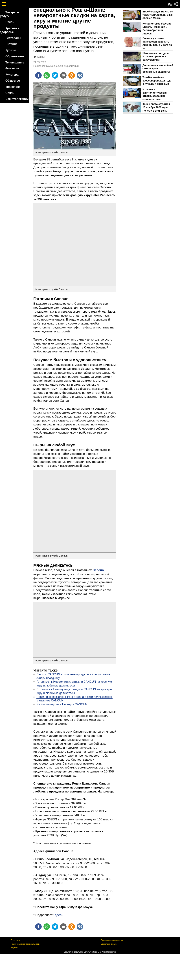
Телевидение (14, 62)
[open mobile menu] (4, 4)
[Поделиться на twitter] (55, 75)
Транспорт (12, 86)
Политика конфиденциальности (25, 944)
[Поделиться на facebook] (38, 75)
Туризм (10, 50)
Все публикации (16, 98)
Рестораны (13, 37)
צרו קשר (14, 948)
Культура (12, 74)
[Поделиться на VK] (80, 75)
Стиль (9, 22)
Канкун (41, 56)
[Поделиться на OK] (71, 75)
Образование (14, 56)
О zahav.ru (15, 940)
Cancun (98, 570)
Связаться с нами (109, 944)
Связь (9, 92)
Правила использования (112, 940)
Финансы (12, 68)
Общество (12, 80)
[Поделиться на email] (63, 75)
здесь (59, 915)
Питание (11, 44)
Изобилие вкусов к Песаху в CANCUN (61, 704)
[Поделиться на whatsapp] (46, 75)
